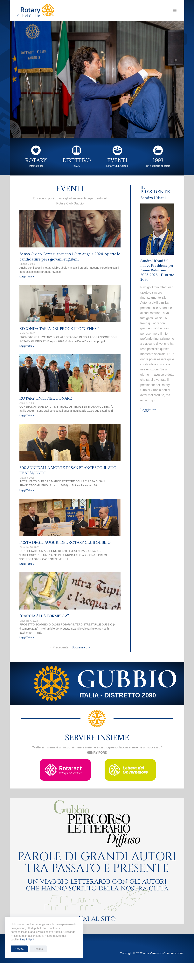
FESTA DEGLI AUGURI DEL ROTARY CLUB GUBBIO (65, 542)
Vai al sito (97, 918)
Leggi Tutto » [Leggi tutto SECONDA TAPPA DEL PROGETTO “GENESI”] (26, 346)
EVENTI (117, 160)
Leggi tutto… (150, 410)
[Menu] (175, 10)
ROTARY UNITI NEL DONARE (45, 398)
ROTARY (35, 160)
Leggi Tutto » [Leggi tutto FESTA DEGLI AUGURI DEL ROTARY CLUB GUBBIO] (26, 564)
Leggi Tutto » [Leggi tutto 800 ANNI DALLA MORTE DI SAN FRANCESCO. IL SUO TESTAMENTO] (26, 490)
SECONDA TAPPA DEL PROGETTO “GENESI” (59, 328)
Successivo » (81, 647)
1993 (158, 160)
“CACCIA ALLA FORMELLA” (44, 616)
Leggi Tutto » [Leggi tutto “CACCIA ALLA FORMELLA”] (26, 637)
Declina (38, 949)
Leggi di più (27, 939)
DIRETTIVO (77, 160)
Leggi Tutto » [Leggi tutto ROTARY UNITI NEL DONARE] (26, 415)
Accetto (19, 949)
